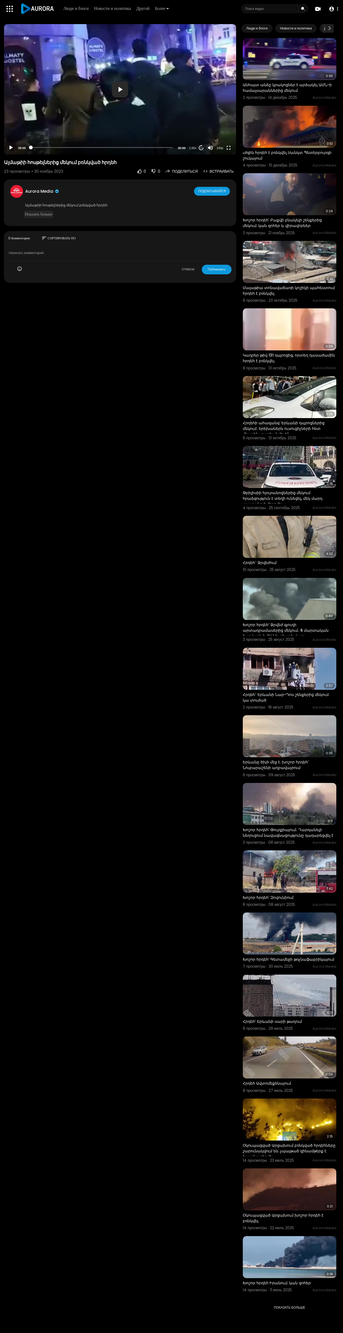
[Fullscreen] (228, 147)
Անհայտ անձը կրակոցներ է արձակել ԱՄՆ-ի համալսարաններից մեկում (287, 87)
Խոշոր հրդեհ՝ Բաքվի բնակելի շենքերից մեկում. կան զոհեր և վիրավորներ (282, 222)
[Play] (11, 147)
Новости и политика (113, 8)
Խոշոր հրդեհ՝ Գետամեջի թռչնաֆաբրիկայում (288, 959)
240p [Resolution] (220, 148)
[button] (333, 9)
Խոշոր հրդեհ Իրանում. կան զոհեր (277, 1283)
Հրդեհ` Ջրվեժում (260, 562)
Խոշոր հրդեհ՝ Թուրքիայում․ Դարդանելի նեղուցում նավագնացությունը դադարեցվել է (288, 832)
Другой (143, 8)
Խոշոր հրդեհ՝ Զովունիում (268, 897)
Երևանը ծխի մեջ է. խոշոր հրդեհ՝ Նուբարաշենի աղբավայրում (276, 764)
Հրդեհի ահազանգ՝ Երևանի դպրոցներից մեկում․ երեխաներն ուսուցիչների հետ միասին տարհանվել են (284, 428)
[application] (120, 89)
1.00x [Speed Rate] (192, 148)
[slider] (102, 147)
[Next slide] (329, 28)
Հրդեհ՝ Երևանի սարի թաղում (272, 1021)
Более (162, 8)
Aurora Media (42, 191)
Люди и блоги (76, 8)
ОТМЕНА (188, 269)
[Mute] (210, 147)
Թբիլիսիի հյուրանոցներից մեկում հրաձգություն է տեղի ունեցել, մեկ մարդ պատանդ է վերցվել (282, 498)
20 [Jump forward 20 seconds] (201, 148)
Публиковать (216, 269)
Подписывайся (212, 191)
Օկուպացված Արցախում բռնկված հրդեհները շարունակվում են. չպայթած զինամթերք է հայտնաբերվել (289, 1151)
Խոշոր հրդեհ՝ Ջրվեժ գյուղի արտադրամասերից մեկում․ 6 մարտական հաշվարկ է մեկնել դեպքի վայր (286, 630)
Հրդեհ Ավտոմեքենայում (267, 1083)
